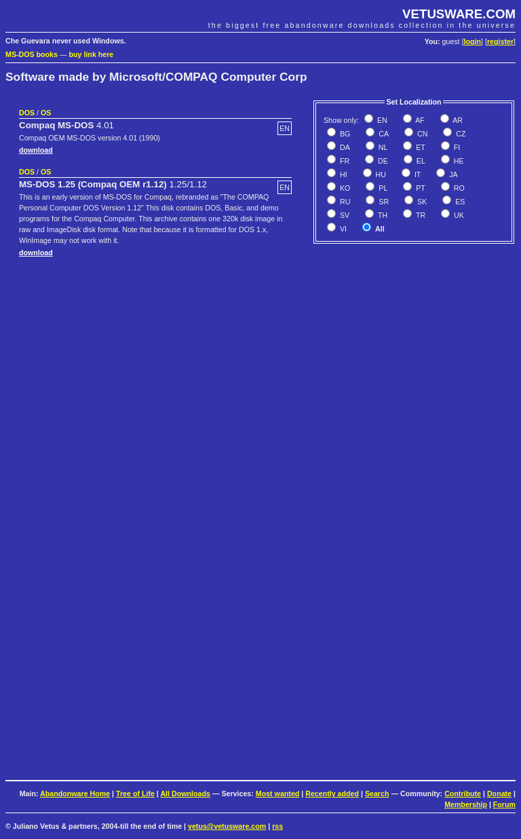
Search (377, 793)
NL (382, 147)
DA (344, 147)
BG (344, 134)
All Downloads (185, 793)
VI (342, 229)
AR (457, 120)
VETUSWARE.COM (459, 14)
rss (277, 826)
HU (380, 174)
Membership (465, 804)
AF (419, 120)
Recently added (332, 793)
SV (343, 215)
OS (46, 113)
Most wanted (278, 793)
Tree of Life (135, 793)
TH (381, 215)
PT (419, 188)
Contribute (462, 793)
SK (421, 202)
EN (381, 120)
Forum (504, 804)
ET (419, 147)
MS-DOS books (31, 54)
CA (383, 134)
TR (419, 215)
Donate (499, 793)
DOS (27, 113)
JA (452, 174)
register (500, 41)
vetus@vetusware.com (227, 826)
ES (459, 202)
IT (416, 174)
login (472, 41)
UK (458, 215)
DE (382, 161)
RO (458, 188)
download (36, 150)
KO (344, 188)
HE (458, 161)
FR (343, 161)
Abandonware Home (75, 793)
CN (421, 134)
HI (342, 174)
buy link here (91, 54)
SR (383, 202)
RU (344, 202)
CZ (459, 134)
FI (456, 147)
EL (419, 161)
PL (382, 188)
